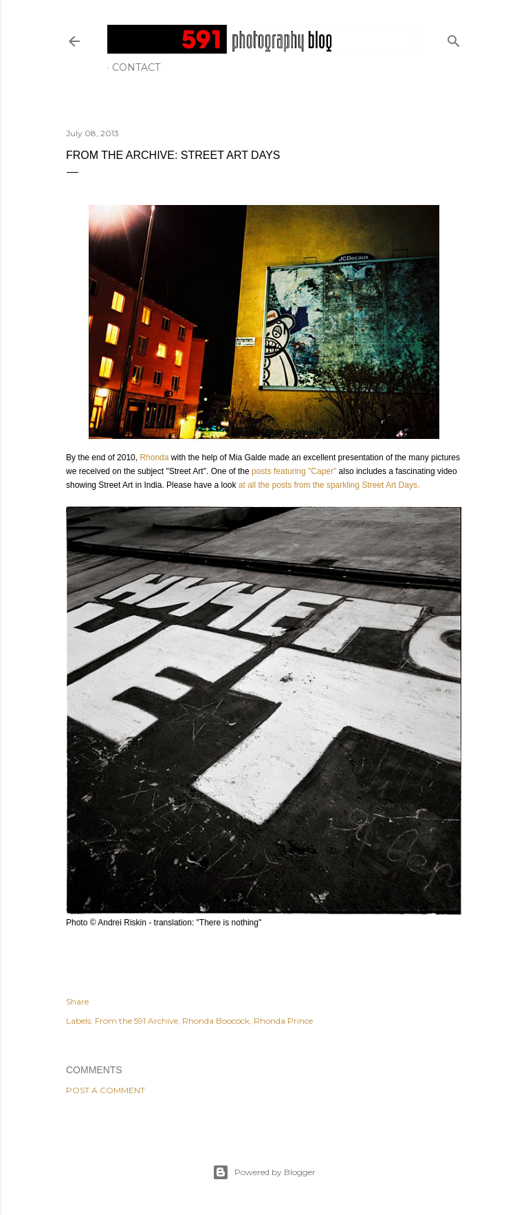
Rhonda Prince (283, 1020)
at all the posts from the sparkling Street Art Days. (327, 485)
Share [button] (77, 1001)
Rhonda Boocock (216, 1020)
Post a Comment (105, 1090)
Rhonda (153, 457)
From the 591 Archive (136, 1020)
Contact (136, 67)
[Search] (454, 38)
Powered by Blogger (264, 1172)
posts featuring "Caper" (294, 471)
